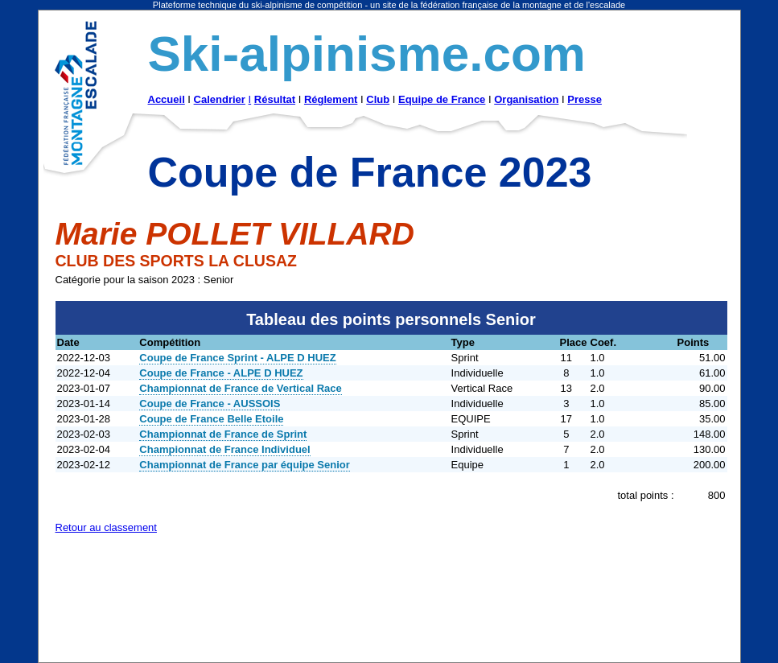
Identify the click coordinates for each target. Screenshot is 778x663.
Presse (584, 99)
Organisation (526, 99)
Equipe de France (441, 99)
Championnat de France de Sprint (223, 434)
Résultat (274, 99)
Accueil (166, 99)
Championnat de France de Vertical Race (240, 388)
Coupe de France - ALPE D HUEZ (221, 373)
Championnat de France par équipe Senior (244, 465)
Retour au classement (106, 527)
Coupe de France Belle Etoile (211, 419)
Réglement (330, 99)
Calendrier (219, 99)
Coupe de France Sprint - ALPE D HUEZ (237, 358)
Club (377, 99)
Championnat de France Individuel (224, 449)
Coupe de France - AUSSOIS (209, 403)
